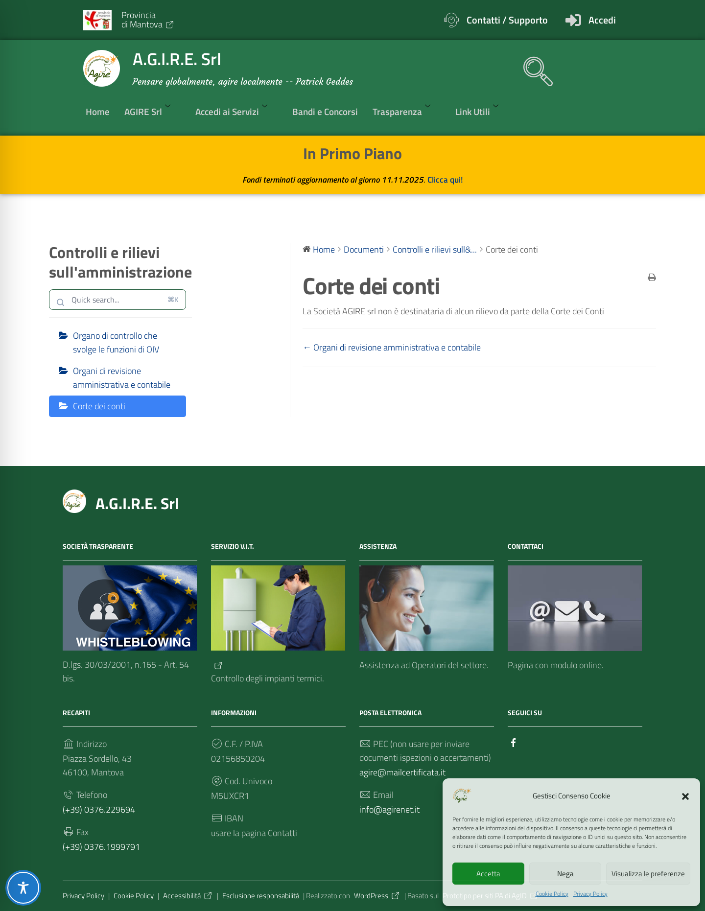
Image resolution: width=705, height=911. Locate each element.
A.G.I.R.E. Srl (137, 503)
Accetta (488, 873)
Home (98, 111)
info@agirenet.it (389, 809)
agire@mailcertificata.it (402, 772)
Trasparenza (407, 111)
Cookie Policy (552, 893)
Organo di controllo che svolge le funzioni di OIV (116, 342)
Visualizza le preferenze (648, 873)
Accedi (602, 19)
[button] (685, 795)
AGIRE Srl (152, 111)
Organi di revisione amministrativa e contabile (121, 377)
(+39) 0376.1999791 (101, 846)
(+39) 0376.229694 (99, 809)
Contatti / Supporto (507, 19)
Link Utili (482, 111)
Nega (565, 873)
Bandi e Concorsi (325, 111)
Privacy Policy (590, 893)
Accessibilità (188, 895)
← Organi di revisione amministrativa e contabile (392, 347)
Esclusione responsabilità (260, 895)
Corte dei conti (99, 406)
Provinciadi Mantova (148, 19)
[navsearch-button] (533, 66)
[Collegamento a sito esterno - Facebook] (513, 741)
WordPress (377, 895)
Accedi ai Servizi (236, 111)
